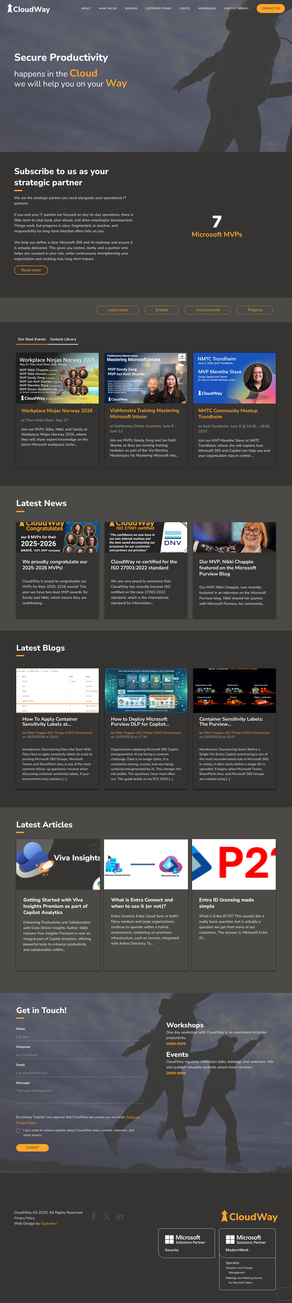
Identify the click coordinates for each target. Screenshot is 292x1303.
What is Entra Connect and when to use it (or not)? (142, 927)
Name (22, 1053)
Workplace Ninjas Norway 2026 (56, 414)
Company (23, 1072)
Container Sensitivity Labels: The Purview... (231, 746)
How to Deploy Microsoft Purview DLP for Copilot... (140, 746)
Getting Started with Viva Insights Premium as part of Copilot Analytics (55, 930)
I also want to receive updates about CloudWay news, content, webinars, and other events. (78, 1158)
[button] (271, 8)
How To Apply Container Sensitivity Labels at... (49, 746)
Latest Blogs (40, 672)
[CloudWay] (28, 8)
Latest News (41, 507)
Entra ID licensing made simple (226, 927)
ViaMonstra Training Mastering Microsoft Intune (144, 417)
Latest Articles (44, 849)
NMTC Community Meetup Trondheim (228, 417)
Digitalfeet (49, 1223)
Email (22, 1090)
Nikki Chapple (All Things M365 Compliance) (59, 757)
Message (23, 1109)
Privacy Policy (25, 1218)
